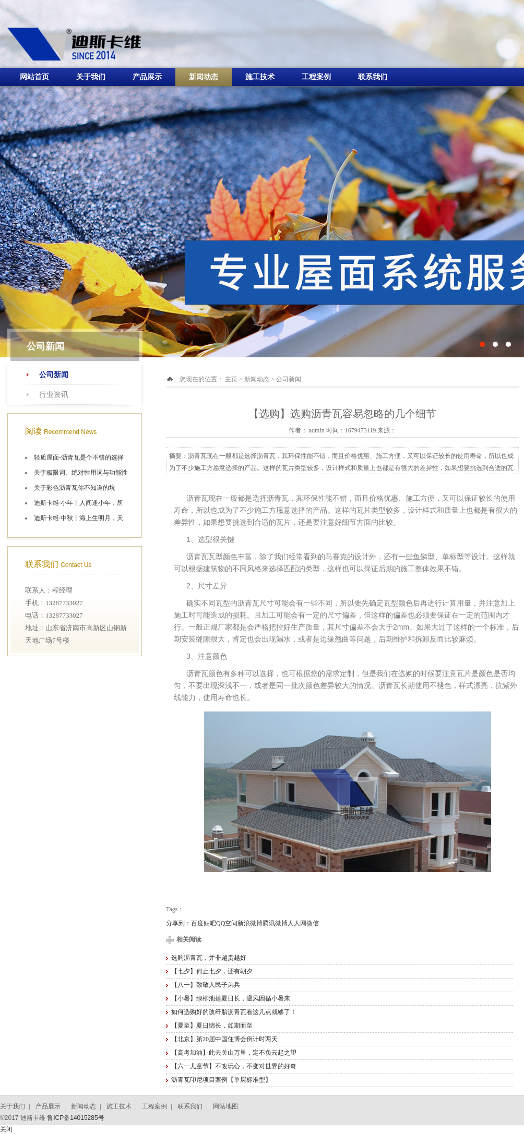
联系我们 (372, 77)
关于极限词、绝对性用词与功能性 (81, 472)
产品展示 (147, 77)
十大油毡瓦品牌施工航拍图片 (262, 178)
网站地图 (225, 1106)
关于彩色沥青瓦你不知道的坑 (74, 487)
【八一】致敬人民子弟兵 (205, 984)
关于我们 (90, 77)
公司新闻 (53, 375)
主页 (231, 379)
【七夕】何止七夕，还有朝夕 (212, 971)
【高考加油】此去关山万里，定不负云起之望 (233, 1052)
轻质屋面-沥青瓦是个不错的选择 (79, 457)
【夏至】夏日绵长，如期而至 (212, 1025)
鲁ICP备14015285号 (75, 1117)
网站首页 (34, 77)
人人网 (297, 923)
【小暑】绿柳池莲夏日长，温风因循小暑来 (230, 998)
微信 (312, 923)
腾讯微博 (275, 923)
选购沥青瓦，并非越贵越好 (208, 957)
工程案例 (316, 77)
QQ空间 (226, 923)
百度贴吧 (203, 923)
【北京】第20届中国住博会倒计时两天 (224, 1039)
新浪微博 (250, 923)
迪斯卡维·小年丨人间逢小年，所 (78, 502)
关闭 (6, 1129)
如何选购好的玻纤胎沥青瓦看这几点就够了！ (233, 1012)
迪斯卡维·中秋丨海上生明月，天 (78, 518)
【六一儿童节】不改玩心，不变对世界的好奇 (233, 1066)
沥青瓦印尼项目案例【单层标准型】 (221, 1079)
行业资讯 (53, 395)
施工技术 (260, 77)
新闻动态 (203, 77)
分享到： (178, 923)
